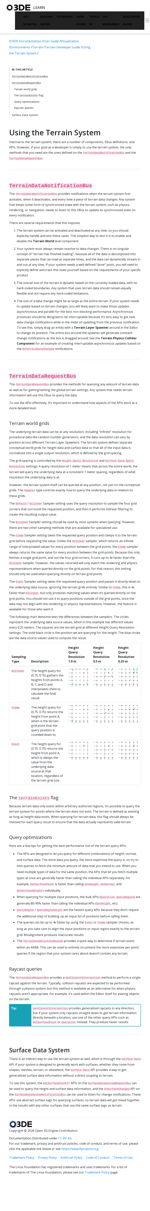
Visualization (70, 41)
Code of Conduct (98, 1157)
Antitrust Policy (71, 1157)
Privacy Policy (47, 1157)
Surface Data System (25, 115)
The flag (28, 95)
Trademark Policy (21, 1157)
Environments (20, 47)
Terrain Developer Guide (63, 47)
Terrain (38, 47)
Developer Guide (131, 20)
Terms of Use (123, 1157)
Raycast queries (24, 108)
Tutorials (64, 17)
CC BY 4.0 (64, 1138)
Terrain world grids (25, 89)
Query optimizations (26, 101)
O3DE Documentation (26, 41)
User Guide (81, 20)
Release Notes (46, 20)
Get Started (30, 20)
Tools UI (94, 20)
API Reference (111, 20)
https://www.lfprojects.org (79, 1149)
